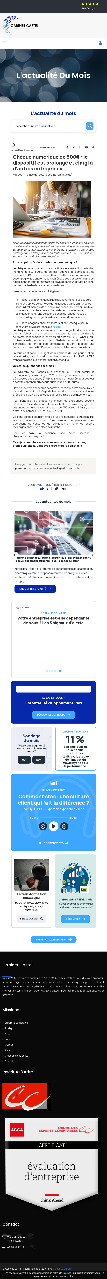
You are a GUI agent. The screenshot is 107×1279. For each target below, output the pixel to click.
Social (8, 1039)
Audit (8, 1050)
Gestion (9, 1045)
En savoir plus (66, 1276)
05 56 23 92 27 (15, 1248)
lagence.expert (63, 1269)
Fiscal (8, 1034)
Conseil (9, 1061)
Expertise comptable (16, 1023)
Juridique (9, 1028)
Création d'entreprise (16, 1056)
